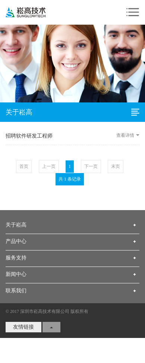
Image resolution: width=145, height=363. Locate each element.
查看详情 (127, 139)
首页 (23, 170)
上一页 (49, 170)
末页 (115, 170)
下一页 (91, 170)
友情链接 (23, 331)
